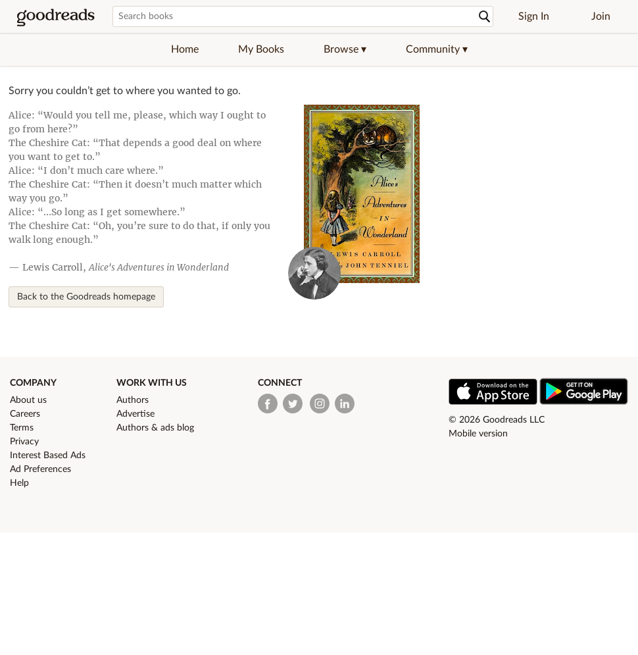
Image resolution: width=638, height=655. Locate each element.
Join (600, 16)
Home (185, 49)
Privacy (24, 441)
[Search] (485, 17)
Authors (132, 400)
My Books (261, 49)
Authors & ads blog (155, 427)
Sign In (533, 16)
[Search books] (302, 16)
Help (19, 483)
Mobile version (478, 433)
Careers (25, 414)
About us (28, 400)
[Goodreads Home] (56, 16)
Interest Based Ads (48, 455)
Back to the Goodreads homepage (86, 296)
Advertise (135, 414)
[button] (345, 49)
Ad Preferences (40, 469)
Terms (22, 427)
